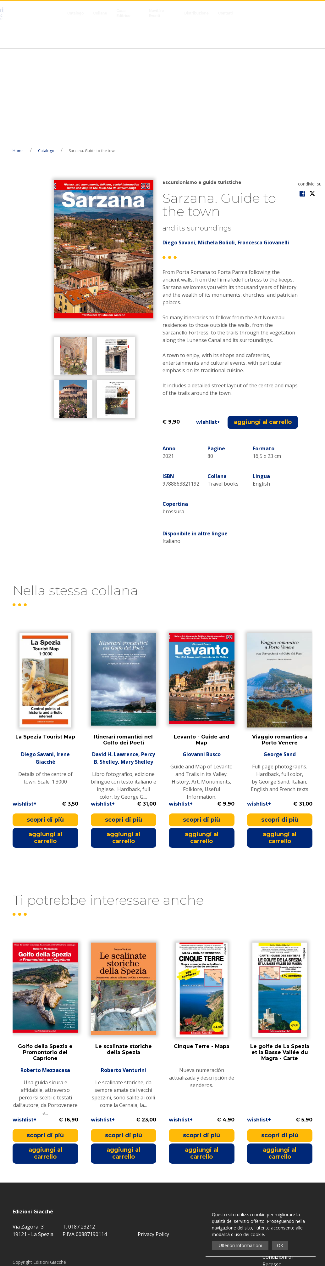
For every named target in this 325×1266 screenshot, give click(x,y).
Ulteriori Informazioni (240, 1245)
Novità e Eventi (156, 13)
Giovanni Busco (202, 659)
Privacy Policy (153, 1139)
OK (280, 1245)
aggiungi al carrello (263, 327)
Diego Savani (178, 147)
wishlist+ (208, 327)
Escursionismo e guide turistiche (201, 87)
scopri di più (45, 724)
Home (18, 56)
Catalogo (75, 13)
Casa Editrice (123, 13)
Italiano (171, 446)
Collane (100, 13)
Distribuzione (196, 13)
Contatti (225, 13)
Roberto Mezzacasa (45, 975)
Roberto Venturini (123, 975)
